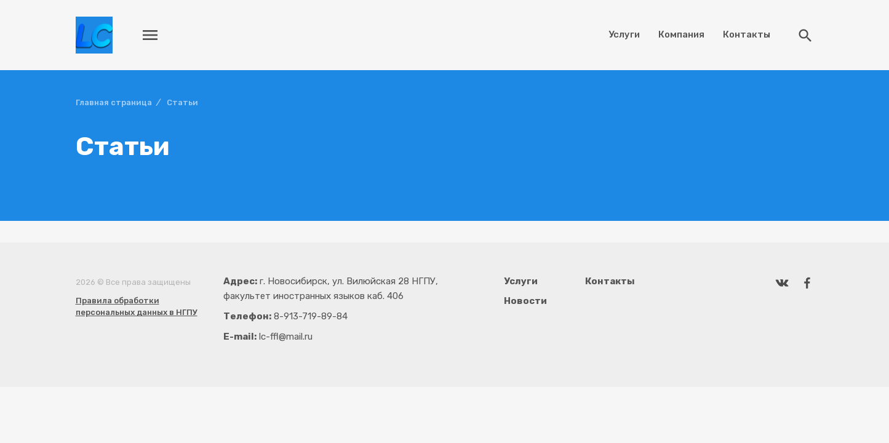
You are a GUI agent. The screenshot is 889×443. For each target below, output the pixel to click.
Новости (525, 300)
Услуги (624, 34)
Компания (681, 34)
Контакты (746, 34)
